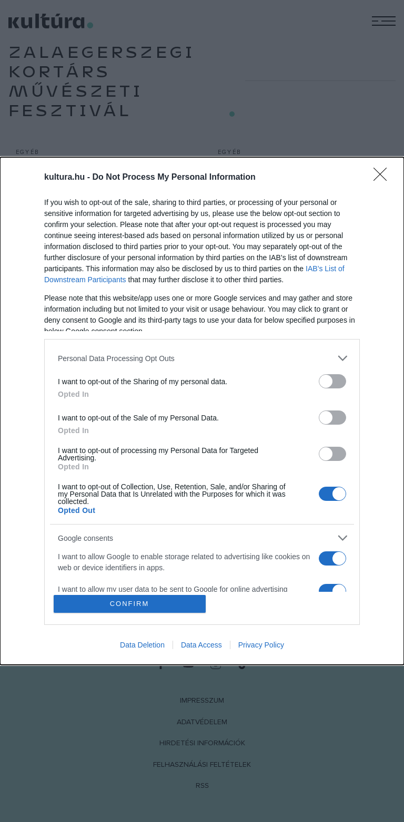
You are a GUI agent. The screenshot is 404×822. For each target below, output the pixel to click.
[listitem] (202, 358)
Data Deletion (142, 645)
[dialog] (202, 410)
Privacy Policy (261, 645)
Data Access (201, 645)
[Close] (383, 178)
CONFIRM (129, 604)
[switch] (332, 381)
